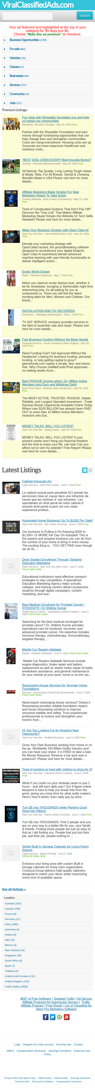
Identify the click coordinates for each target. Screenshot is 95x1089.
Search (85, 15)
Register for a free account (38, 1044)
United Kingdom (17, 981)
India (11, 924)
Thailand (11, 971)
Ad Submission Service (62, 1002)
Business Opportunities (24, 39)
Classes (14, 66)
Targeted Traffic (64, 998)
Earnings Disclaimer (60, 1050)
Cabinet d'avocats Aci (36, 481)
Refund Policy (61, 1078)
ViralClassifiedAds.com (37, 5)
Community (17, 93)
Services (15, 84)
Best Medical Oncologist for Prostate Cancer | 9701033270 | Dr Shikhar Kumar (53, 606)
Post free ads (63, 1044)
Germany (12, 919)
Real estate (16, 75)
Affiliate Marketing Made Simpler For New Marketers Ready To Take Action (50, 193)
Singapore (13, 955)
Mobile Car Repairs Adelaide (41, 649)
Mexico (11, 945)
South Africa (13, 960)
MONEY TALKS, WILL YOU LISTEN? (47, 426)
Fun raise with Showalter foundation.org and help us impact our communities (55, 119)
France (10, 914)
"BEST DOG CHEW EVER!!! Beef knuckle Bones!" (56, 160)
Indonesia (12, 929)
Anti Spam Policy (27, 1078)
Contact (78, 1044)
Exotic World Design (36, 271)
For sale (14, 48)
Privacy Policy (11, 1078)
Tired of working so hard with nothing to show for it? (57, 769)
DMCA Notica (45, 1078)
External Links (22, 1081)
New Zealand (15, 950)
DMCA (10, 1050)
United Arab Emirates (20, 976)
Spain (10, 966)
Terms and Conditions (43, 1081)
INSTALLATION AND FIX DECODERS (48, 311)
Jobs (12, 102)
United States (16, 986)
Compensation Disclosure (31, 1050)
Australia (13, 903)
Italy (10, 940)
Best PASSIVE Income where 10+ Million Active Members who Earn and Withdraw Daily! (54, 382)
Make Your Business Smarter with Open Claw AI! (55, 230)
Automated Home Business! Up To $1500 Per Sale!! (57, 520)
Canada (12, 909)
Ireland (10, 934)
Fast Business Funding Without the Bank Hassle (55, 339)
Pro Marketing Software (60, 1009)
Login (17, 1044)
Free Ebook (54, 1005)
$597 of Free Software (35, 998)
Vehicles (15, 57)
